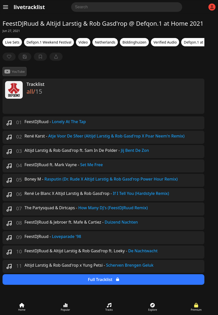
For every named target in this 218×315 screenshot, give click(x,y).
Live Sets (12, 42)
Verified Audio (165, 42)
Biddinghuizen (134, 42)
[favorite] (9, 57)
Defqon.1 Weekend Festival (48, 42)
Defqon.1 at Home (199, 42)
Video (83, 42)
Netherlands (105, 42)
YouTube (14, 71)
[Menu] (5, 7)
